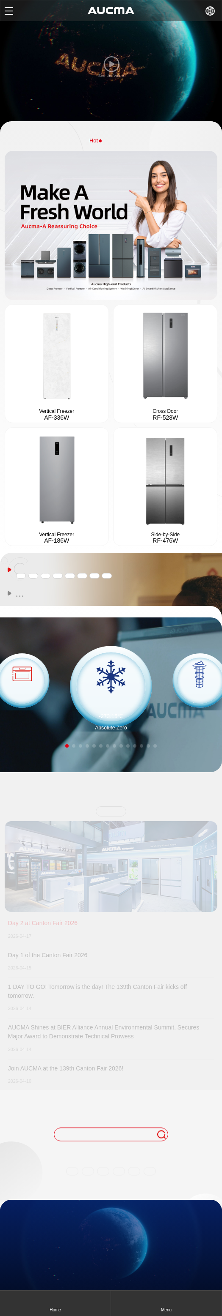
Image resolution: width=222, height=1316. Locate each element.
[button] (67, 746)
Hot (96, 140)
